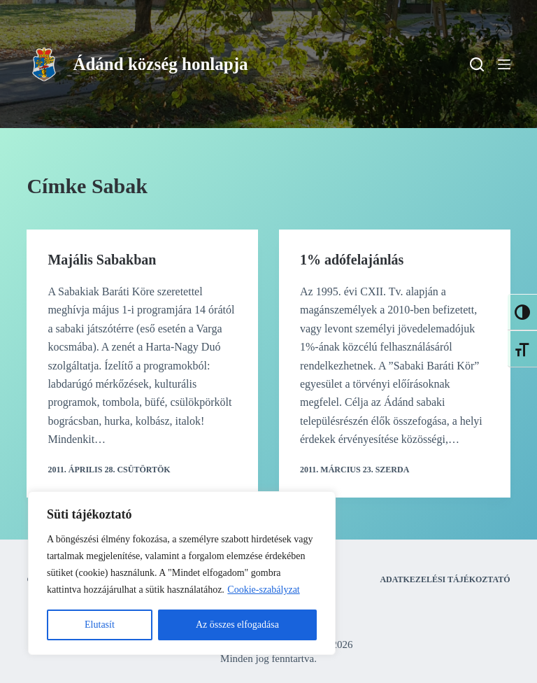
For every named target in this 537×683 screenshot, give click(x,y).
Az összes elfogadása (237, 624)
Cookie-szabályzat (263, 589)
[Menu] (504, 64)
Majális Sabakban (102, 259)
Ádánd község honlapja (160, 64)
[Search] (477, 64)
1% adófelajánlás (351, 259)
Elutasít (100, 624)
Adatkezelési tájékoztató (445, 579)
